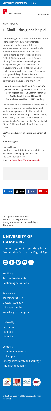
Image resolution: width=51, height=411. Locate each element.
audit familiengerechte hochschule (7, 382)
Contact (7, 346)
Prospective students (14, 278)
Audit (15, 379)
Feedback (7, 219)
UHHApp (8, 356)
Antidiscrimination (13, 365)
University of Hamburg (15, 2)
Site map (7, 225)
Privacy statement (11, 222)
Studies (7, 273)
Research (8, 293)
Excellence (9, 327)
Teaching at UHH (12, 298)
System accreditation (37, 381)
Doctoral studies (12, 302)
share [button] (10, 191)
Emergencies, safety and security (21, 361)
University (8, 322)
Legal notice (21, 219)
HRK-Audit (25, 381)
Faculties (8, 331)
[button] (33, 3)
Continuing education (15, 283)
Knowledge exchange (15, 312)
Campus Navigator (13, 351)
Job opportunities (12, 307)
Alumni (7, 336)
